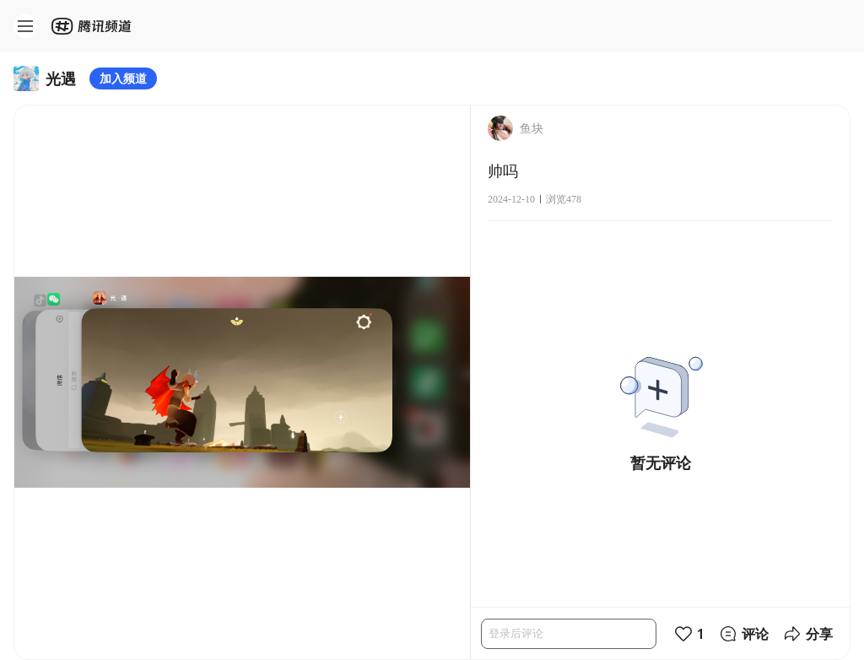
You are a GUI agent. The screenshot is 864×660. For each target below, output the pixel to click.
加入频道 (123, 78)
